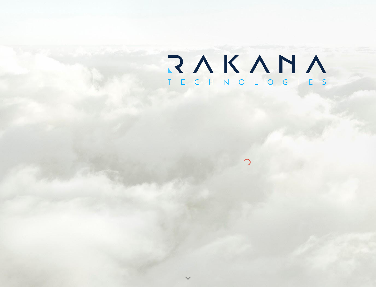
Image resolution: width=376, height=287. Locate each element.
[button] (188, 278)
